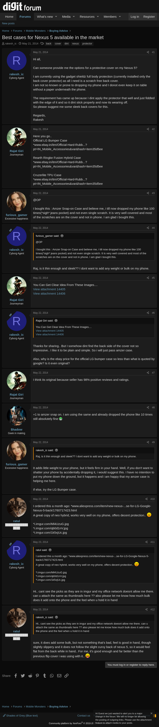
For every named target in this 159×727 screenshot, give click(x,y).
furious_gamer (16, 215)
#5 (153, 277)
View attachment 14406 (49, 293)
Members (110, 16)
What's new (45, 16)
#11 (153, 542)
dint (66, 43)
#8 (153, 407)
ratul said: (41, 550)
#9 (153, 442)
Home (9, 16)
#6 (153, 312)
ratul (16, 521)
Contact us (83, 715)
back (48, 43)
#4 (153, 227)
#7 (153, 372)
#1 (153, 52)
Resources (87, 16)
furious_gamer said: (47, 235)
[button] (56, 16)
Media (66, 16)
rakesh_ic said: (45, 450)
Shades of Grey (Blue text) (20, 715)
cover (58, 43)
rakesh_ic (11, 43)
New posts (8, 23)
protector (87, 43)
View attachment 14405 (49, 289)
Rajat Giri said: (44, 320)
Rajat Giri (16, 151)
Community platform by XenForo (79, 723)
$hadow (16, 429)
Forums (25, 16)
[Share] (148, 52)
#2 (153, 129)
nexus (75, 43)
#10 (153, 499)
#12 (153, 609)
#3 (153, 193)
